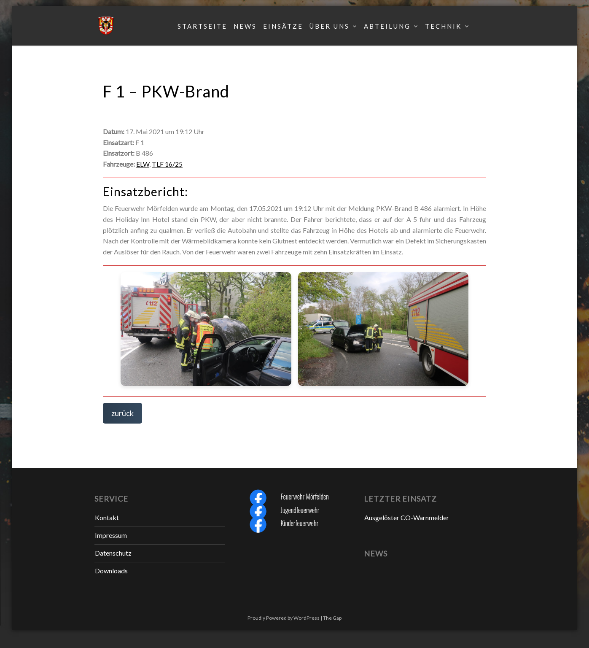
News (245, 26)
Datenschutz (113, 553)
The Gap (332, 618)
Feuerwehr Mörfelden (305, 496)
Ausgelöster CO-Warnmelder (406, 517)
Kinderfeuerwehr (300, 523)
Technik (443, 26)
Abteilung (387, 26)
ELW (142, 164)
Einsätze (283, 26)
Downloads (111, 571)
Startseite (202, 26)
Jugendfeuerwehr (300, 510)
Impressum (111, 535)
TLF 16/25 (167, 164)
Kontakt (107, 517)
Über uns (329, 26)
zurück (122, 413)
